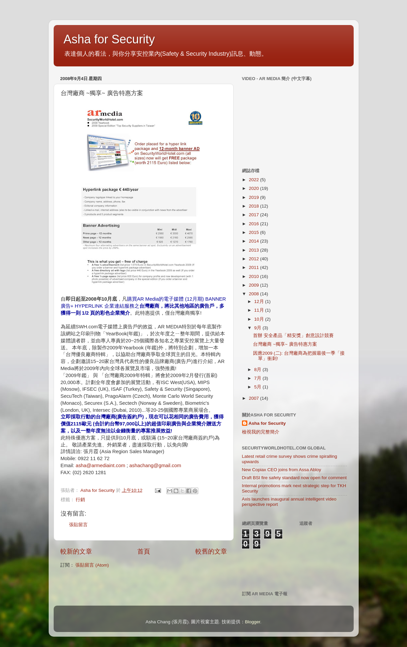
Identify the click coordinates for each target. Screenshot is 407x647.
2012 (254, 258)
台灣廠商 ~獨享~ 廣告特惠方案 (285, 344)
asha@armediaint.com (100, 465)
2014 (254, 241)
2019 (254, 197)
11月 (259, 310)
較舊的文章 (211, 551)
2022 (254, 179)
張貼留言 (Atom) (92, 565)
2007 (254, 398)
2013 (254, 250)
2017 (254, 214)
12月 (259, 301)
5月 (258, 386)
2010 (254, 276)
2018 (254, 206)
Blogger (252, 621)
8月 (258, 369)
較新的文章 (76, 551)
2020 (254, 188)
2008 (254, 293)
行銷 (80, 499)
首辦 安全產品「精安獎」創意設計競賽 (293, 335)
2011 (254, 267)
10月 (259, 319)
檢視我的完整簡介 (260, 431)
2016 (254, 223)
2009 (254, 285)
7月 (258, 378)
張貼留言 (78, 524)
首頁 (143, 551)
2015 (254, 232)
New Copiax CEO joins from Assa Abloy (281, 469)
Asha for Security (109, 39)
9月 (258, 327)
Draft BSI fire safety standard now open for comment (294, 477)
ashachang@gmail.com (155, 465)
